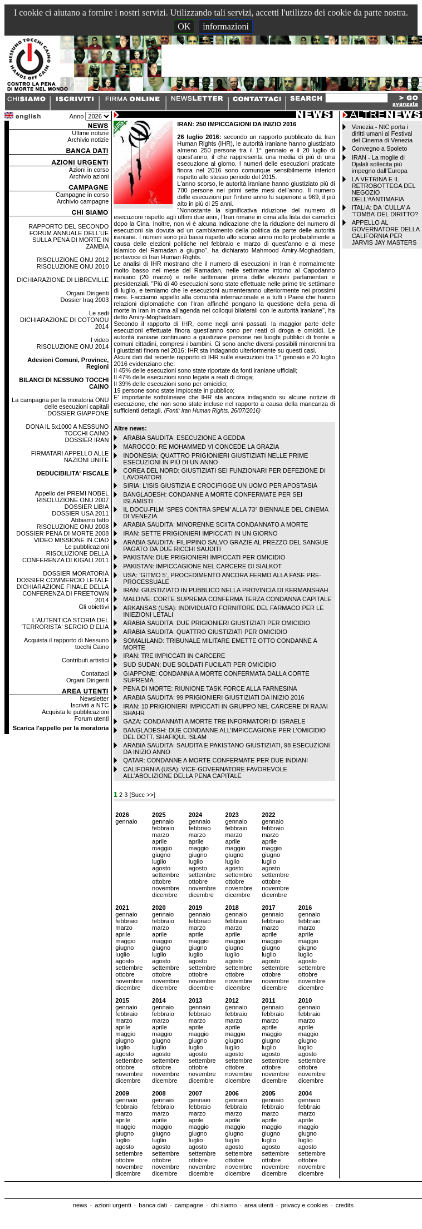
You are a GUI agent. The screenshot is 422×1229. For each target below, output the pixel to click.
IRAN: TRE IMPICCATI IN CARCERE (174, 655)
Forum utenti (92, 718)
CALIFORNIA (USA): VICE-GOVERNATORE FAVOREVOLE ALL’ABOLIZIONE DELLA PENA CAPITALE (205, 772)
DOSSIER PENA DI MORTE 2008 (62, 533)
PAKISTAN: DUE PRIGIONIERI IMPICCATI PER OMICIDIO (204, 557)
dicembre (164, 894)
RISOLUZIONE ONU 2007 (73, 500)
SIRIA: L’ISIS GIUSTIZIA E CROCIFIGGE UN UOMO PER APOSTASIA (220, 485)
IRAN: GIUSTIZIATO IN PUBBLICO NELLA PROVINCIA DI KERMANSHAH (225, 590)
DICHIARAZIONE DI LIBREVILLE (63, 279)
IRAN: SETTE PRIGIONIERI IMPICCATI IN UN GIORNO (200, 533)
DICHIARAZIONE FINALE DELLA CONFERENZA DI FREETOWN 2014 (63, 593)
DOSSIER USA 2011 (80, 513)
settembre (165, 874)
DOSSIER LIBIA (87, 506)
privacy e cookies (304, 1205)
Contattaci (95, 673)
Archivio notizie (88, 139)
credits (345, 1205)
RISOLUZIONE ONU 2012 (73, 259)
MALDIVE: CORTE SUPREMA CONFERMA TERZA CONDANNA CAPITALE (227, 599)
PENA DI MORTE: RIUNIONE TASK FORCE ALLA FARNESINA (210, 688)
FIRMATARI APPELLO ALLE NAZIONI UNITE (70, 456)
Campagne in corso (82, 194)
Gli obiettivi (94, 606)
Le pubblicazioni (87, 546)
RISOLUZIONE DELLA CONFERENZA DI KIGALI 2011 (65, 556)
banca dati (153, 1205)
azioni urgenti (113, 1205)
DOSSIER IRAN (87, 440)
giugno (161, 854)
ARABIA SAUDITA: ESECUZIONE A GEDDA (184, 437)
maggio (162, 848)
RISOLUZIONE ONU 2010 (73, 266)
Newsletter (94, 698)
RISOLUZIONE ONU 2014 (73, 346)
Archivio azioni (89, 176)
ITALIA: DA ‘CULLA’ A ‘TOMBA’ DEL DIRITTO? (385, 210)
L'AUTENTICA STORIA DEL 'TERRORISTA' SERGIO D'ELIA (65, 623)
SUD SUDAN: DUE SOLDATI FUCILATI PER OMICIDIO (199, 664)
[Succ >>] (142, 794)
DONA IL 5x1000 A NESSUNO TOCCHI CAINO (67, 430)
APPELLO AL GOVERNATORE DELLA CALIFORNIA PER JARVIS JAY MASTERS (386, 232)
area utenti (258, 1205)
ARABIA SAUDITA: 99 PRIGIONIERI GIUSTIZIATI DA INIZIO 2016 (213, 697)
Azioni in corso (89, 169)
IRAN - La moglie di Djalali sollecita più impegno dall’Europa (380, 164)
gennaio (126, 821)
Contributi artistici (85, 660)
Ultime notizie (90, 133)
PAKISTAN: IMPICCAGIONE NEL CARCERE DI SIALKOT (202, 566)
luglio (159, 861)
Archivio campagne (83, 201)
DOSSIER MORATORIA (76, 573)
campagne (189, 1205)
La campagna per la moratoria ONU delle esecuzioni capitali (60, 403)
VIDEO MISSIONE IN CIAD (71, 540)
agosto (161, 868)
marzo (160, 834)
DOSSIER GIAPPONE (78, 413)
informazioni (226, 26)
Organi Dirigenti (87, 293)
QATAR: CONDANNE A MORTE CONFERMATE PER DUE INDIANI (215, 760)
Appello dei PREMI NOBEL (72, 493)
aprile (159, 841)
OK (184, 26)
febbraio (163, 828)
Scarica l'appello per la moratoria (61, 728)
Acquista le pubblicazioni (75, 711)
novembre (165, 888)
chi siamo (224, 1205)
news (80, 1205)
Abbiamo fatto (90, 520)
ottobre (161, 881)
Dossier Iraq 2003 (85, 299)
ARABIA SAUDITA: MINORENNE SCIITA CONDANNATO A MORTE (215, 524)
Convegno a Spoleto (380, 148)
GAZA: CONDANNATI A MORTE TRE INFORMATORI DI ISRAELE (214, 721)
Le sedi (99, 313)
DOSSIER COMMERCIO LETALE (63, 580)
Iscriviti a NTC (90, 705)
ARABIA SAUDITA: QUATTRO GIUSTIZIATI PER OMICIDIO (205, 631)
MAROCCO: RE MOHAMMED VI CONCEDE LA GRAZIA (201, 446)
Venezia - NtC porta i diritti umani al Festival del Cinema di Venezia (382, 133)
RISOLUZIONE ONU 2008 (73, 526)
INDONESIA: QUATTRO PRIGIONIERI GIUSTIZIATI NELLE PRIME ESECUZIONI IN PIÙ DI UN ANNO (215, 458)
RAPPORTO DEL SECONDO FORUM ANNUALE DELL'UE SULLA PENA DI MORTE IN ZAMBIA (68, 236)
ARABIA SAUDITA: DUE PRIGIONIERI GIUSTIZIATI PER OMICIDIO (216, 623)
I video (100, 339)
